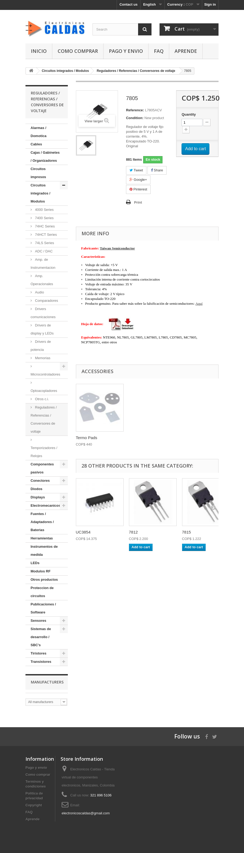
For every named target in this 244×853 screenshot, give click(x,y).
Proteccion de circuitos (42, 592)
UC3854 (83, 532)
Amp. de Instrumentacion (43, 264)
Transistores (41, 662)
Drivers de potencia (41, 346)
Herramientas (42, 538)
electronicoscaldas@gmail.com (86, 813)
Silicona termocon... (93, 437)
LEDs (35, 563)
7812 (133, 532)
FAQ (159, 51)
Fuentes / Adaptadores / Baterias (42, 522)
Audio (39, 292)
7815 (186, 532)
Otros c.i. (41, 399)
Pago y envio (126, 51)
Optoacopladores (44, 391)
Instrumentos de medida (44, 551)
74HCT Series (45, 235)
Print (138, 202)
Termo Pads (139, 437)
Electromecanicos (45, 505)
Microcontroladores (45, 374)
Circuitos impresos (38, 173)
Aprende (186, 51)
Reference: (135, 110)
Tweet (136, 170)
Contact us (129, 4)
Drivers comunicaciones (43, 313)
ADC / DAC (43, 251)
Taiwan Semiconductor (117, 248)
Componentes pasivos (42, 468)
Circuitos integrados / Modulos (40, 193)
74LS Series (44, 243)
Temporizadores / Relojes (44, 452)
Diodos (36, 489)
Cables (36, 144)
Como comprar (78, 51)
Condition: (134, 118)
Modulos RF (40, 571)
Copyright (33, 805)
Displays (38, 497)
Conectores (40, 481)
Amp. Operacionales (42, 280)
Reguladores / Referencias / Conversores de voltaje (44, 419)
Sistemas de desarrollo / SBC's (41, 637)
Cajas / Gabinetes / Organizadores (45, 156)
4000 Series (44, 210)
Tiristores (38, 653)
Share (157, 170)
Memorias (42, 358)
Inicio (39, 51)
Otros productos (44, 580)
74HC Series (44, 226)
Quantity (189, 114)
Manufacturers (47, 682)
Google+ (138, 180)
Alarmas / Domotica (38, 132)
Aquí (199, 304)
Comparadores (46, 301)
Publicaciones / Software (43, 608)
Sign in (210, 4)
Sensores (38, 621)
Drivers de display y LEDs (42, 329)
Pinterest (138, 189)
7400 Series (44, 218)
